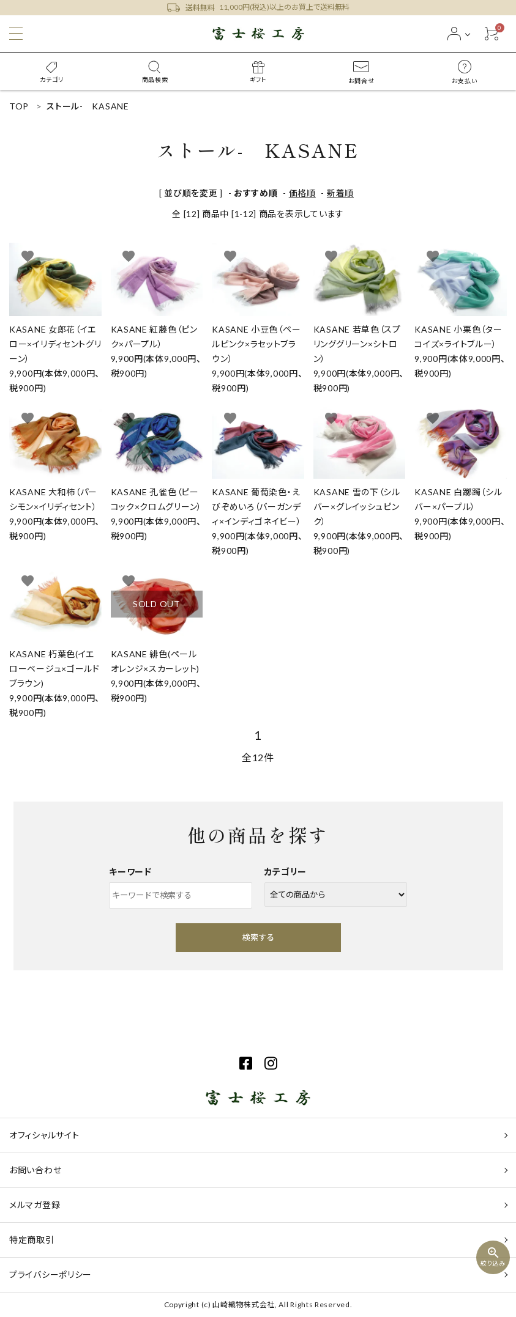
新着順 (340, 193)
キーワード (130, 871)
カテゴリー (285, 871)
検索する (258, 937)
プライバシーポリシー (50, 1274)
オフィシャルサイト (44, 1135)
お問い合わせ (35, 1170)
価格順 (302, 193)
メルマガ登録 (34, 1205)
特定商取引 (31, 1239)
